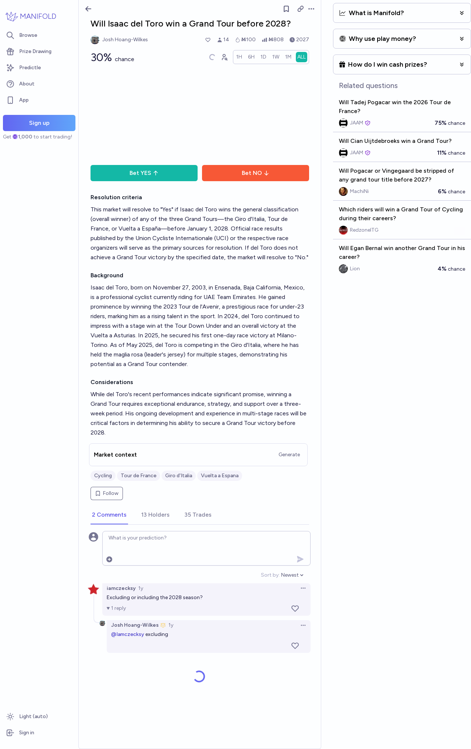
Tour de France (138, 475)
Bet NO (255, 172)
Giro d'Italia (178, 475)
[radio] (239, 57)
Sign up (39, 122)
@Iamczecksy (127, 634)
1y (140, 588)
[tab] (109, 515)
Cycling (103, 475)
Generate (289, 454)
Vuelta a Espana (219, 475)
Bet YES (144, 172)
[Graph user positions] (224, 57)
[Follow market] (286, 9)
